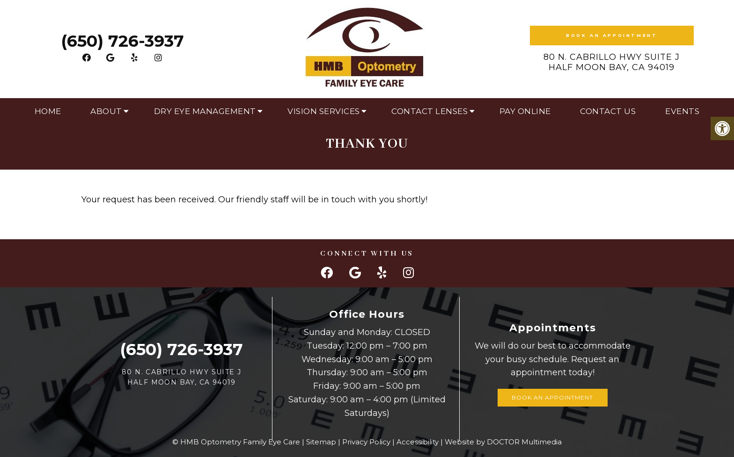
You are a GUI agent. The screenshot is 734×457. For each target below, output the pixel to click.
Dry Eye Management (205, 111)
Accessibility (417, 441)
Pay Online (525, 111)
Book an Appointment (611, 35)
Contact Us (608, 111)
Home (48, 111)
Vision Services (323, 111)
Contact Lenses (429, 111)
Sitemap (321, 441)
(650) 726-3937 (122, 41)
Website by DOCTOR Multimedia (503, 441)
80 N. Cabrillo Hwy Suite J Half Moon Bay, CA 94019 (611, 62)
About (106, 111)
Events (682, 111)
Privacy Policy (366, 441)
